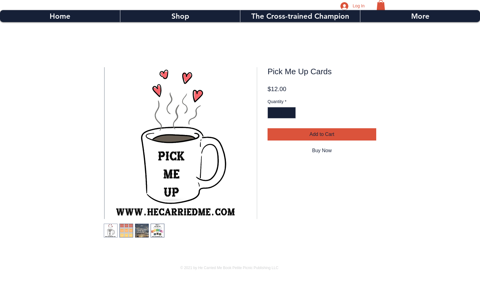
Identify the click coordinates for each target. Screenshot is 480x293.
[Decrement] (272, 112)
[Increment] (291, 112)
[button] (381, 5)
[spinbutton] (281, 112)
